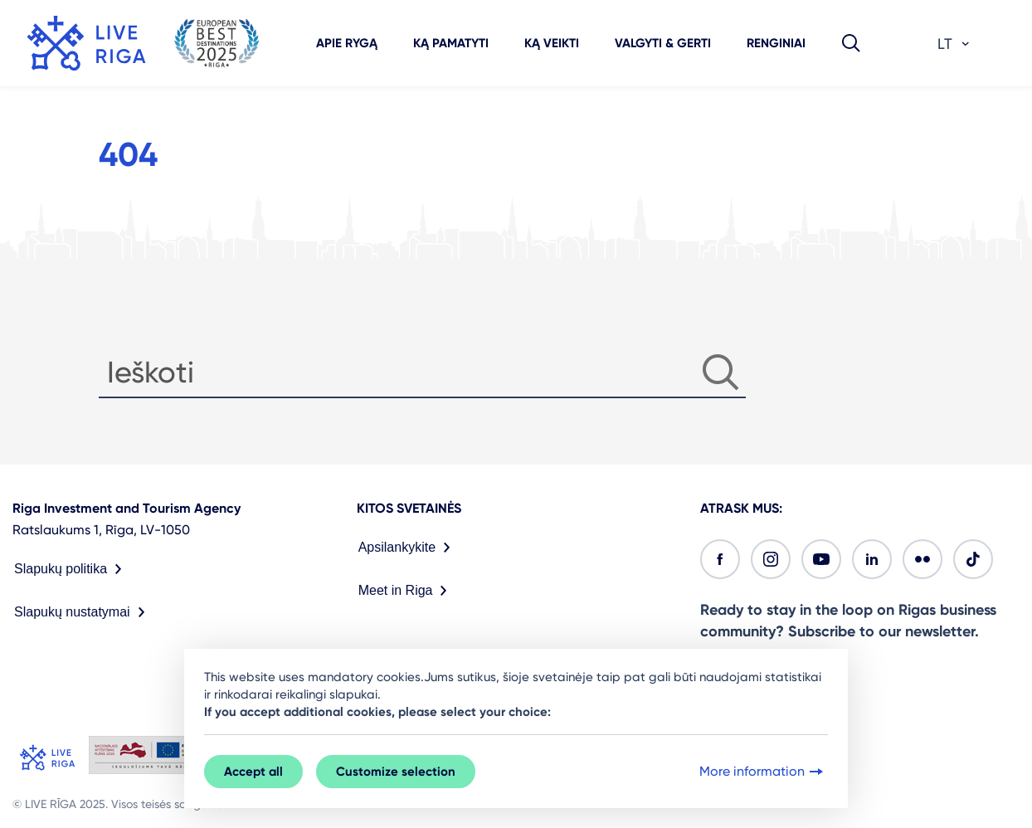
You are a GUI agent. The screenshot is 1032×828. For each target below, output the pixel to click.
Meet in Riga (406, 591)
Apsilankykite (407, 548)
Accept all (253, 771)
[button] (851, 43)
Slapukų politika (71, 569)
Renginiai (776, 43)
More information (762, 772)
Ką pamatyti (451, 43)
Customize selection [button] (395, 771)
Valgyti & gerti (663, 43)
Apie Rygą (346, 43)
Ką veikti (551, 43)
